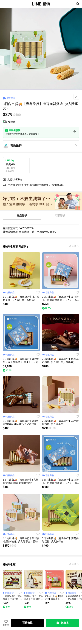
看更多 (73, 246)
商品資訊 (22, 215)
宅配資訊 (60, 215)
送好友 (62, 623)
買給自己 (27, 622)
